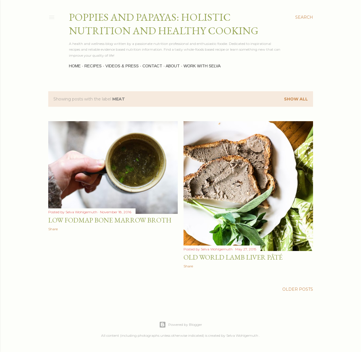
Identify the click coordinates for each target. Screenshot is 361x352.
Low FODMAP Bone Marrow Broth (109, 220)
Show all (296, 99)
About (173, 66)
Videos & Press (122, 66)
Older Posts (297, 289)
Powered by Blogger (180, 324)
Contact (152, 66)
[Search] (304, 17)
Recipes (93, 66)
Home (75, 66)
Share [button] (53, 229)
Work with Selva (202, 66)
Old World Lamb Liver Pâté (233, 257)
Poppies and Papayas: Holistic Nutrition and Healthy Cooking (163, 23)
